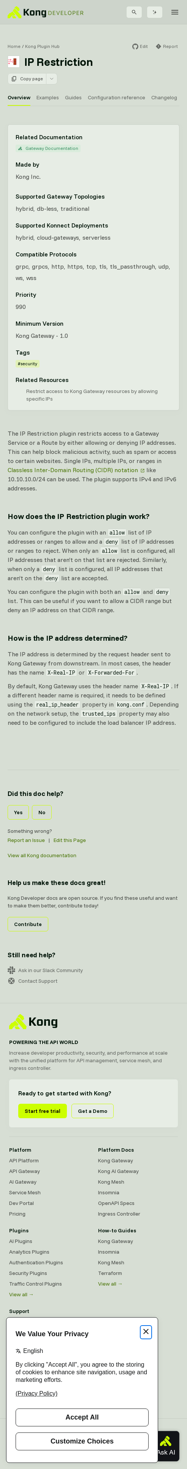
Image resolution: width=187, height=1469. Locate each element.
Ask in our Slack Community (45, 970)
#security (27, 363)
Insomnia (108, 1192)
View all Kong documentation (42, 855)
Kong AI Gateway (118, 1171)
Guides (73, 97)
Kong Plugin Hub (42, 46)
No (41, 812)
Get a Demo (92, 1111)
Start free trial (42, 1111)
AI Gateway (22, 1181)
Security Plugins (28, 1273)
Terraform (110, 1273)
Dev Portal (21, 1203)
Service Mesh (25, 1192)
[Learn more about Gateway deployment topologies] (109, 196)
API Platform (24, 1160)
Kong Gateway (115, 1160)
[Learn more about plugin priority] (41, 294)
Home (14, 46)
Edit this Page (70, 840)
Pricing (17, 1213)
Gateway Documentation (48, 148)
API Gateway (24, 1171)
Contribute (28, 924)
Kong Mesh (111, 1181)
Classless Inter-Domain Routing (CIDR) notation (73, 470)
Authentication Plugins (36, 1262)
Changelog (164, 97)
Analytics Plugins (29, 1251)
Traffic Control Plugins (35, 1283)
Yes (18, 812)
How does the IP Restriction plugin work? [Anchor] (78, 516)
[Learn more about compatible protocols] (81, 254)
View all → (21, 1294)
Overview (19, 97)
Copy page (27, 79)
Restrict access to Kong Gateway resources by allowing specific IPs (92, 395)
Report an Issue (26, 840)
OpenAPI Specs (116, 1203)
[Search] (134, 12)
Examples (47, 97)
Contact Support (32, 981)
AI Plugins (20, 1241)
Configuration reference (116, 97)
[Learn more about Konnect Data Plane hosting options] (112, 225)
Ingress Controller (119, 1213)
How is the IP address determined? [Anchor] (67, 638)
